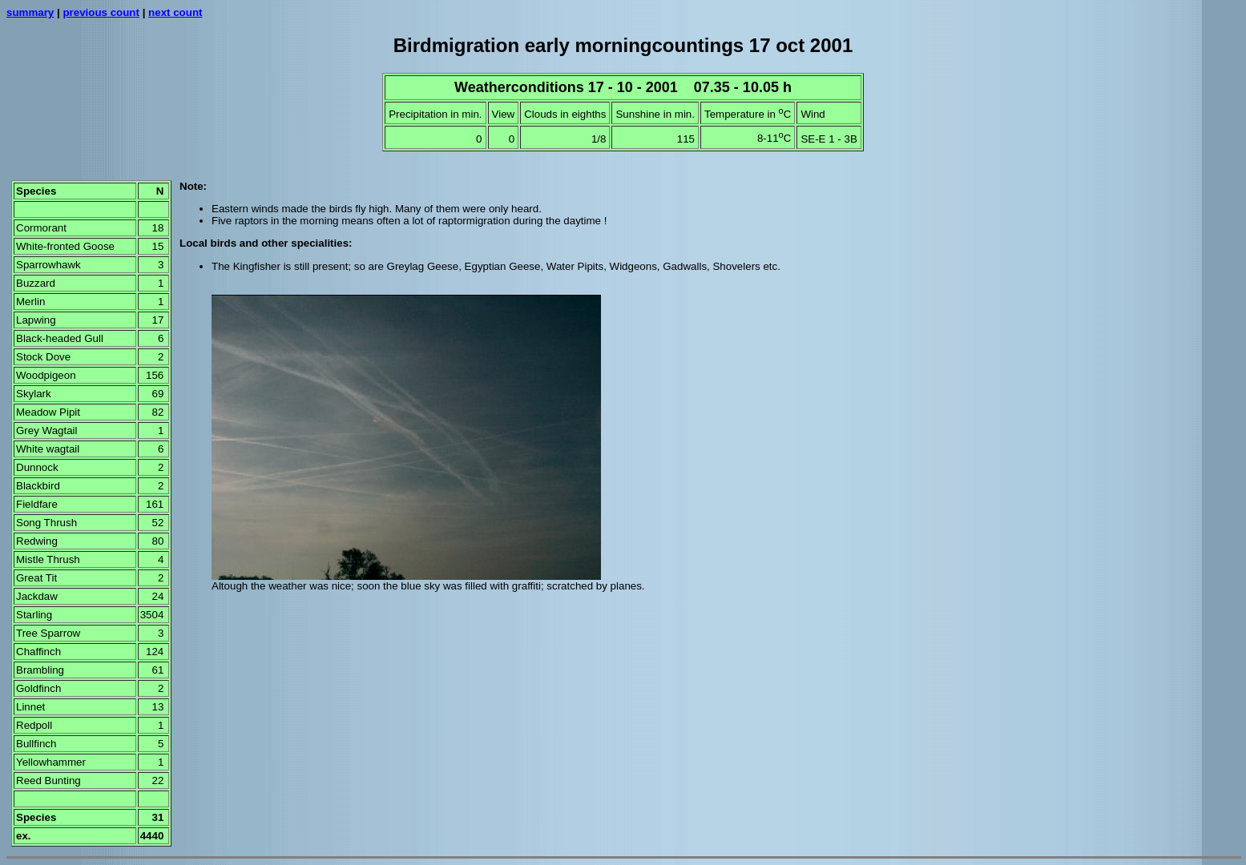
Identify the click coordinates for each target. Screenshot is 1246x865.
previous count (101, 12)
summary (30, 12)
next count (175, 12)
